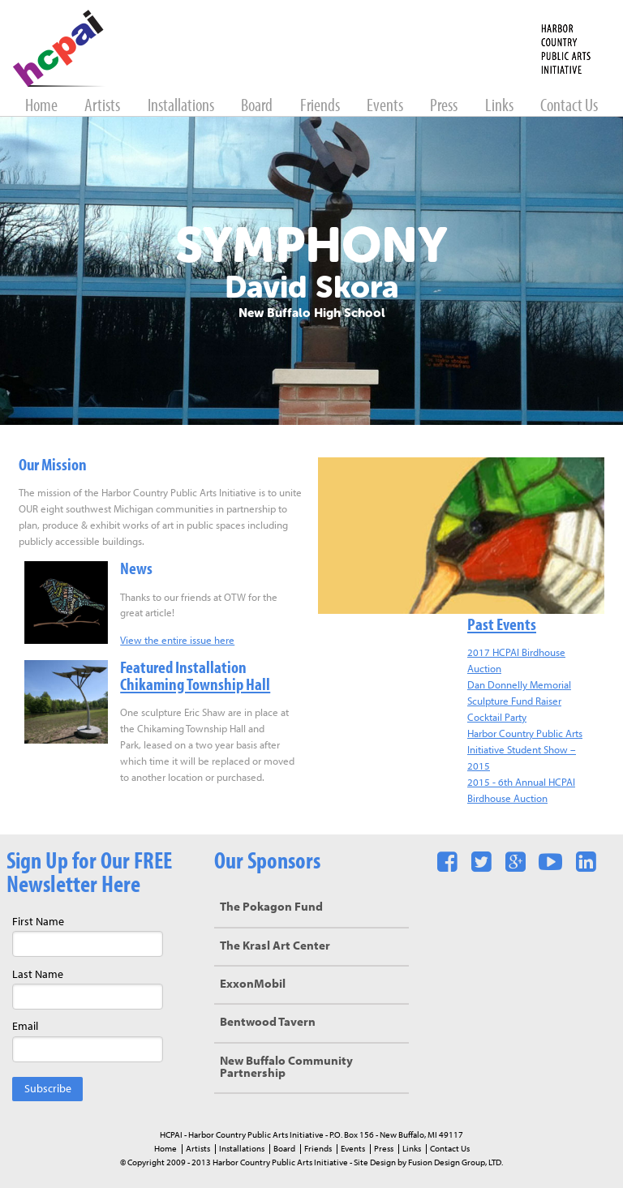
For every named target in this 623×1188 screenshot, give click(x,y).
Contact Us (569, 106)
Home (42, 106)
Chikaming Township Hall (195, 685)
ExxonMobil (253, 985)
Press (445, 106)
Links (500, 106)
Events (386, 106)
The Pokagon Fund (271, 908)
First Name (38, 922)
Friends (321, 106)
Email (25, 1027)
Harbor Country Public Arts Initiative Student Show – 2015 (524, 750)
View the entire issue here (177, 641)
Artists (103, 106)
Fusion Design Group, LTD (454, 1163)
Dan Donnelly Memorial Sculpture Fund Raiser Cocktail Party (519, 701)
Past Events (501, 625)
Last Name (37, 975)
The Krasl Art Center (275, 947)
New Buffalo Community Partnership (286, 1068)
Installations (182, 106)
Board (258, 106)
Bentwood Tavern (268, 1023)
